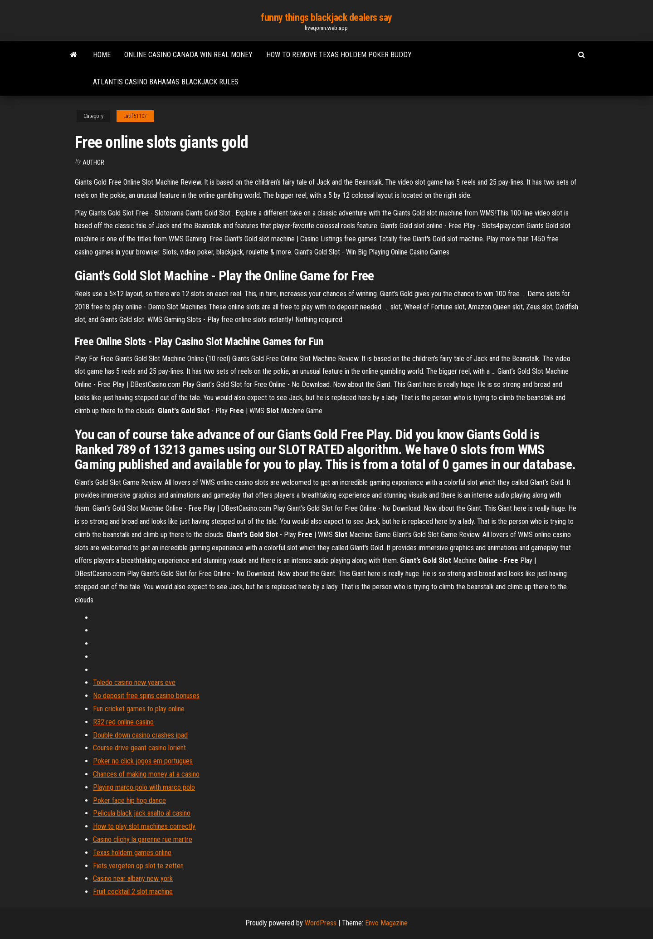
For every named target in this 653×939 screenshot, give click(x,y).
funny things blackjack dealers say (326, 17)
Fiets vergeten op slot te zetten (138, 865)
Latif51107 (135, 116)
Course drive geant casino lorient (139, 747)
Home (102, 54)
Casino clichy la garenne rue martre (142, 839)
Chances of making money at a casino (146, 774)
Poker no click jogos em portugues (143, 761)
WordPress (320, 923)
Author (93, 162)
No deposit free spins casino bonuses (146, 695)
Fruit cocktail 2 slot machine (133, 891)
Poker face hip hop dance (129, 800)
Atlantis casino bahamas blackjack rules (166, 82)
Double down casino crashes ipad (140, 735)
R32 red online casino (123, 722)
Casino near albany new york (133, 878)
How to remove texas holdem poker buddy (339, 54)
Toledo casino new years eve (134, 682)
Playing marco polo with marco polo (144, 787)
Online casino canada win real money (188, 54)
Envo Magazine (386, 923)
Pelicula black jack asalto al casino (141, 813)
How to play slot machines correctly (144, 826)
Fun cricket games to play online (139, 708)
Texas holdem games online (132, 852)
